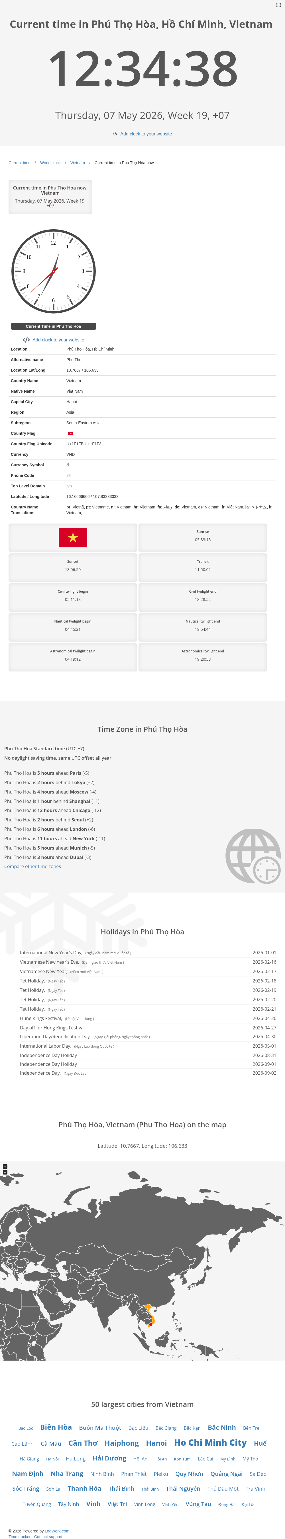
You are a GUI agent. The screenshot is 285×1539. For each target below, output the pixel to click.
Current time (19, 162)
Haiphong (122, 1443)
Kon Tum (182, 1459)
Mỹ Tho (250, 1459)
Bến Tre (251, 1428)
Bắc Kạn (192, 1428)
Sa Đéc (258, 1473)
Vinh (93, 1503)
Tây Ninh (68, 1504)
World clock (50, 162)
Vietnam (77, 162)
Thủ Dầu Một (223, 1488)
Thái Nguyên (183, 1488)
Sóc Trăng (26, 1488)
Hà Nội (52, 1459)
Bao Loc (25, 1428)
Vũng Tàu (198, 1504)
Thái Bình (122, 1488)
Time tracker (19, 1536)
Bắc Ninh (222, 1427)
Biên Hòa (56, 1427)
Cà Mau (51, 1443)
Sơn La (53, 1489)
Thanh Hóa (84, 1488)
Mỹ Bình (227, 1459)
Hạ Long (75, 1458)
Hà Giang (29, 1459)
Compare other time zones (32, 866)
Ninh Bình (102, 1473)
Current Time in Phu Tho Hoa (53, 326)
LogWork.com (57, 1531)
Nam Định (27, 1473)
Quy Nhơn (189, 1474)
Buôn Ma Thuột (100, 1427)
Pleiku (161, 1473)
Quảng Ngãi (226, 1474)
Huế (260, 1443)
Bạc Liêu (138, 1427)
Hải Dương (109, 1458)
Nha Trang (67, 1473)
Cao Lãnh (22, 1443)
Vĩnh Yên (170, 1504)
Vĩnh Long (144, 1504)
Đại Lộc (248, 1504)
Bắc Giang (166, 1428)
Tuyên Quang (37, 1504)
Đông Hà (226, 1504)
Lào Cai (205, 1459)
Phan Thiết (134, 1473)
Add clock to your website (146, 133)
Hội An (140, 1459)
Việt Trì (117, 1504)
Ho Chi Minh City (210, 1442)
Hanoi (156, 1443)
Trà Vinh (255, 1488)
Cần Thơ (82, 1443)
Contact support (48, 1536)
